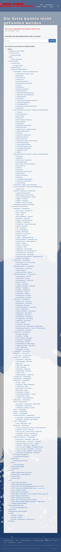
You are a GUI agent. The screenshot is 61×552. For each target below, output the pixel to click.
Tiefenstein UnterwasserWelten (26, 106)
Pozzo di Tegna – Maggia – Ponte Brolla (28, 450)
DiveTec (19, 167)
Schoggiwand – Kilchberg (24, 318)
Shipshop (19, 177)
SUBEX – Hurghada (22, 200)
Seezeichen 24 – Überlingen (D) (26, 250)
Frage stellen (18, 65)
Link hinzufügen (19, 464)
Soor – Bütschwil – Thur (23, 423)
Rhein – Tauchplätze (20, 401)
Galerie (11, 470)
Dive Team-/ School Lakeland (25, 163)
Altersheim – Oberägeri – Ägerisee (27, 439)
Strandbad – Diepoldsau (24, 405)
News (11, 57)
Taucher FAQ (16, 63)
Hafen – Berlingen (22, 226)
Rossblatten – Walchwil (23, 371)
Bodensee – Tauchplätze (22, 208)
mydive (18, 85)
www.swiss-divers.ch (8, 540)
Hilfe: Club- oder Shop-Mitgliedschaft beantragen (28, 486)
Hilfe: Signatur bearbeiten (20, 495)
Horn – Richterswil (22, 309)
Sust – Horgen (20, 322)
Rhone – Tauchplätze (20, 413)
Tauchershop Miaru (22, 142)
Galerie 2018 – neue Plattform (21, 474)
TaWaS (18, 152)
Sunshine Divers (21, 91)
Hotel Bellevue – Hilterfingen (25, 343)
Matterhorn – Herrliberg (24, 313)
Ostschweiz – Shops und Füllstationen (26, 71)
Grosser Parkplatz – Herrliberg (26, 307)
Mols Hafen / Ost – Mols (23, 388)
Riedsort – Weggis (22, 287)
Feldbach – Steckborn (23, 222)
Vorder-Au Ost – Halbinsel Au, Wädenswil (29, 326)
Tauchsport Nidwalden (23, 148)
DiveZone (19, 169)
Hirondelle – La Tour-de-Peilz (25, 262)
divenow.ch (20, 79)
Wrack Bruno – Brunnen (23, 297)
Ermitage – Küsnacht (23, 305)
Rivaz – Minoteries (22, 264)
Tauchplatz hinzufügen (21, 456)
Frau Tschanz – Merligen (24, 338)
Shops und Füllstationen (19, 69)
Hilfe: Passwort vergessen (20, 492)
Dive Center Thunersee (23, 160)
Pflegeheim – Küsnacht (23, 314)
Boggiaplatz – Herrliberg (24, 303)
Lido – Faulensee (21, 347)
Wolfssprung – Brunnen (23, 295)
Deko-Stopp (20, 116)
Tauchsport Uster (22, 150)
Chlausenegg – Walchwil (24, 361)
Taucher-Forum (14, 53)
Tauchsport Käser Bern (23, 181)
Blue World (19, 75)
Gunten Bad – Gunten (23, 341)
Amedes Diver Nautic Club (24, 73)
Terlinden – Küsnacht (23, 324)
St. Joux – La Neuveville (24, 355)
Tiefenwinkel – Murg (22, 396)
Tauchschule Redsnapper (24, 179)
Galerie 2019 (16, 476)
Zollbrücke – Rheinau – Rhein (25, 407)
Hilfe (10, 480)
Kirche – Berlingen (22, 231)
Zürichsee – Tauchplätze (22, 299)
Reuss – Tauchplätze (20, 411)
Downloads (15, 458)
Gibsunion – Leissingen (23, 339)
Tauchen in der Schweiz (16, 1)
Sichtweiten (15, 468)
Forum (38, 6)
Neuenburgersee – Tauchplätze (24, 266)
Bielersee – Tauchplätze (21, 353)
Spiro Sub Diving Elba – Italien (26, 196)
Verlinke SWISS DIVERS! (19, 503)
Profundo (19, 133)
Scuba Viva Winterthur (23, 135)
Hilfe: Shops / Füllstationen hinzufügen (24, 499)
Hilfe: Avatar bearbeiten (19, 482)
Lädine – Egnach (21, 235)
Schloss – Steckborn (22, 245)
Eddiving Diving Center (23, 125)
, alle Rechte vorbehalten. (32, 548)
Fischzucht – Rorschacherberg (26, 224)
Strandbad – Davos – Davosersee (26, 433)
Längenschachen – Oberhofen (25, 345)
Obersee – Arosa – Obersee (25, 429)
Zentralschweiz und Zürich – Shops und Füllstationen (31, 110)
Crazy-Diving (20, 183)
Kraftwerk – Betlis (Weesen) (25, 384)
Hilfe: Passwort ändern (19, 490)
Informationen (13, 61)
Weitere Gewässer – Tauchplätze (24, 437)
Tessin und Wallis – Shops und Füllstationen (28, 186)
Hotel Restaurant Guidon (24, 83)
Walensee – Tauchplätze (22, 380)
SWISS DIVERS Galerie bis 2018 (22, 472)
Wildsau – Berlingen (22, 258)
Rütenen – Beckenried (23, 289)
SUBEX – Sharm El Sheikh (24, 202)
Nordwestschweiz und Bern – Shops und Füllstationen (31, 154)
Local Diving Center (22, 131)
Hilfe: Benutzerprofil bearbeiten (22, 484)
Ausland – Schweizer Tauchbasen (24, 190)
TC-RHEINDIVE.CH (22, 104)
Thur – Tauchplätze (20, 421)
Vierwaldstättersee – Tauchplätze (25, 274)
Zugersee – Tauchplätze (21, 357)
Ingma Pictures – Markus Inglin (26, 129)
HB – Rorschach (21, 228)
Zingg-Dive (20, 108)
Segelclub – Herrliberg (23, 320)
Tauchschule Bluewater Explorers (27, 100)
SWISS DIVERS (5, 1)
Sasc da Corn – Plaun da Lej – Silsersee (28, 431)
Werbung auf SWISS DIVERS (18, 511)
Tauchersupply (21, 96)
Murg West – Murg (22, 390)
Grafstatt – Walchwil (23, 365)
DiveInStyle (20, 123)
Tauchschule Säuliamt (23, 144)
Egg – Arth (19, 363)
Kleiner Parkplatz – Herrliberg (26, 311)
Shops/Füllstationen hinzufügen (24, 204)
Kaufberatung (16, 67)
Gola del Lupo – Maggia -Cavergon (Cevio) (30, 447)
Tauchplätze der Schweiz (20, 206)
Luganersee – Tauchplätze (22, 376)
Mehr (44, 6)
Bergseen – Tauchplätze (21, 425)
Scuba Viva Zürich (22, 137)
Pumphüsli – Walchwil (23, 369)
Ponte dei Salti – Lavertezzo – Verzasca (29, 449)
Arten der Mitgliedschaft (20, 507)
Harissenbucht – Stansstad (25, 280)
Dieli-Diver (19, 117)
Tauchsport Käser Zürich (24, 146)
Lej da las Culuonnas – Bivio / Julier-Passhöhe (31, 427)
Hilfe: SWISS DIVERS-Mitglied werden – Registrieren (28, 501)
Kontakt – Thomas (17, 515)
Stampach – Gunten (22, 349)
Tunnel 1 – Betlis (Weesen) (24, 398)
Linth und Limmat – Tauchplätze (24, 415)
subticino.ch (20, 189)
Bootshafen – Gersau (23, 278)
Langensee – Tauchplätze (22, 351)
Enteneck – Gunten (22, 336)
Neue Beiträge (16, 55)
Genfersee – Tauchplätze (22, 260)
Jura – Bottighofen (22, 229)
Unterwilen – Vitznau (23, 293)
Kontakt (11, 513)
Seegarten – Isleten (22, 291)
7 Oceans (19, 112)
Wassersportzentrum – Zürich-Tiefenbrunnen (30, 328)
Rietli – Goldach (21, 243)
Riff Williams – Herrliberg (24, 316)
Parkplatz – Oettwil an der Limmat (27, 419)
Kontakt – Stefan (17, 517)
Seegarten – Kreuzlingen (24, 248)
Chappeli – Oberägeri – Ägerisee (26, 445)
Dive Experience (21, 162)
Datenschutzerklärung (39, 540)
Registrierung (12, 542)
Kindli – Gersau (21, 282)
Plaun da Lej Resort (22, 89)
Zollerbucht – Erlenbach (24, 330)
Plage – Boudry (21, 270)
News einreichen (17, 59)
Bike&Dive (19, 158)
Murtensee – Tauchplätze (22, 399)
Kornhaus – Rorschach (23, 233)
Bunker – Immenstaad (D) (24, 220)
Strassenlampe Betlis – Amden (26, 394)
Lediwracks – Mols (22, 386)
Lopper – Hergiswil (22, 284)
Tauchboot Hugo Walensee (24, 92)
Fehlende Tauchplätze (21, 454)
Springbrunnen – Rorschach (25, 254)
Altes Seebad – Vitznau (23, 276)
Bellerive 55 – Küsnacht (24, 301)
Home (41, 5)
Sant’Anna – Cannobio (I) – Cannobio (27, 452)
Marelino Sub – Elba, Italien (25, 195)
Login (50, 6)
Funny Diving (20, 173)
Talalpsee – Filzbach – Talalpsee (26, 435)
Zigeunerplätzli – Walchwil (24, 374)
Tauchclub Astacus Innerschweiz (27, 140)
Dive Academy (21, 121)
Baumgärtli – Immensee (23, 359)
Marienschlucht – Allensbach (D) (26, 239)
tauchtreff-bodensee (23, 102)
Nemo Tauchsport (22, 175)
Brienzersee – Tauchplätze (22, 378)
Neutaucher (20, 87)
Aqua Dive (19, 156)
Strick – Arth (20, 372)
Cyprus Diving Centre (23, 193)
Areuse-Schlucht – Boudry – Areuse (27, 443)
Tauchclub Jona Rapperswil (25, 94)
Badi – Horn (20, 214)
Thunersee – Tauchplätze (22, 332)
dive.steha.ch (20, 77)
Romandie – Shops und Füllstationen (25, 184)
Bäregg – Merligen (22, 334)
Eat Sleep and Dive (22, 81)
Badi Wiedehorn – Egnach (24, 216)
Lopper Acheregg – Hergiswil (25, 286)
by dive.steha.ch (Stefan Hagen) (16, 548)
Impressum (12, 509)
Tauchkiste (20, 98)
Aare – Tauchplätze (20, 409)
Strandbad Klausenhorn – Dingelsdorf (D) (29, 256)
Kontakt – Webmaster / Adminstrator (23, 519)
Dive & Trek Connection (24, 119)
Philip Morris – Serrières (24, 268)
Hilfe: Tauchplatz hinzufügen (21, 497)
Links (13, 462)
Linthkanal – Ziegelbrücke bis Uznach (28, 417)
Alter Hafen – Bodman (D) (24, 210)
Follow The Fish (21, 127)
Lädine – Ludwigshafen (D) (24, 237)
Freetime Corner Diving (23, 171)
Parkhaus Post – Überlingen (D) (26, 241)
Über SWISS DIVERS (18, 466)
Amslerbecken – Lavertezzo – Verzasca (28, 441)
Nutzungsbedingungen (16, 505)
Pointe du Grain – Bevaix (24, 272)
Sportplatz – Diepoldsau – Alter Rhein (28, 404)
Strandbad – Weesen (23, 392)
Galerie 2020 (16, 478)
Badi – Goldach (21, 212)
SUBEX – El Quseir (22, 198)
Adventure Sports (22, 114)
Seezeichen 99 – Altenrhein (25, 252)
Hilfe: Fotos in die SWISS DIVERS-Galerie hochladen (28, 488)
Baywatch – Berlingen (23, 218)
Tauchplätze (48, 5)
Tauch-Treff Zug (21, 138)
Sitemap (12, 521)
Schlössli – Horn (21, 247)
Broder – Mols (20, 382)
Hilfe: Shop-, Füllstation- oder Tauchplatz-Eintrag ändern (30, 494)
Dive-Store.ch (20, 165)
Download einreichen (21, 460)
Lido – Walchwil (21, 367)
